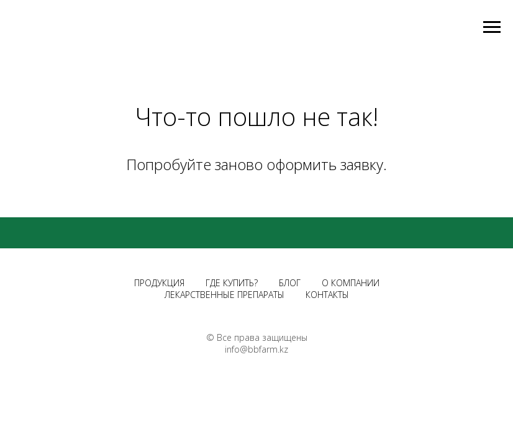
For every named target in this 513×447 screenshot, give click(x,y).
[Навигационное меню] (492, 27)
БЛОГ (290, 283)
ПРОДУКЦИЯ (159, 283)
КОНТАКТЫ (327, 294)
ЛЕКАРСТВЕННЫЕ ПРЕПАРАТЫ (224, 294)
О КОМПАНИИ (350, 283)
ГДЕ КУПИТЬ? (232, 283)
